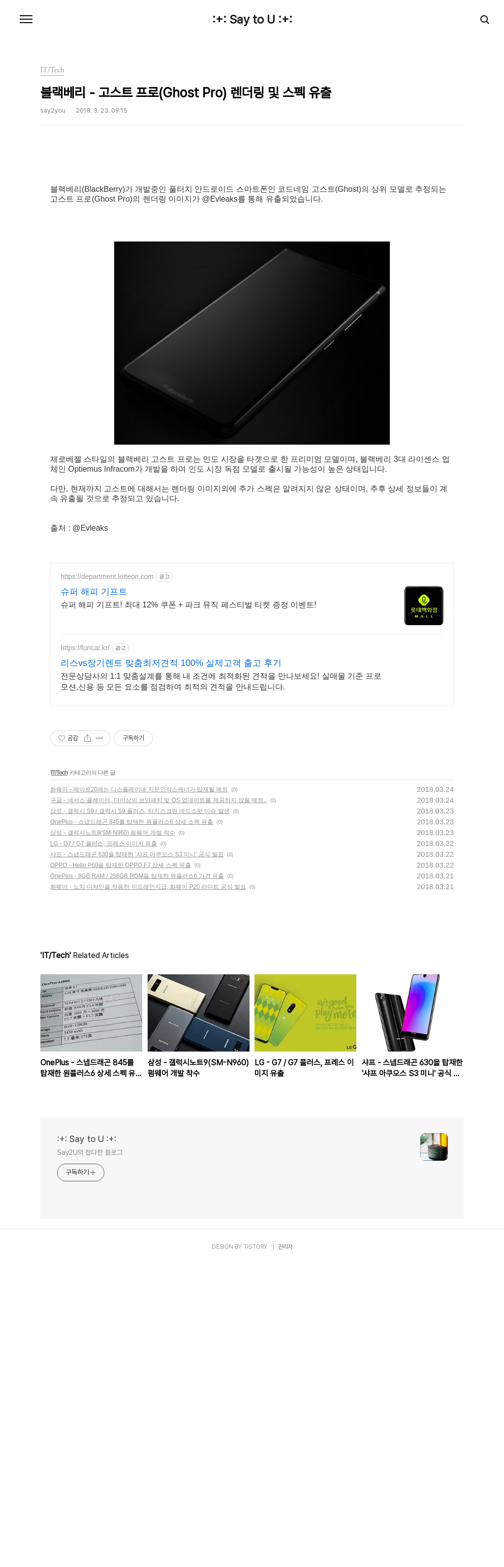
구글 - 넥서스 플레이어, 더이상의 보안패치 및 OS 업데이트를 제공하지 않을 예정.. (158, 1102)
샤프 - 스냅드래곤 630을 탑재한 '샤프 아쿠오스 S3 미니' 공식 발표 (137, 1156)
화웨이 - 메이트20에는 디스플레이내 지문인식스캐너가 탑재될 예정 (139, 1091)
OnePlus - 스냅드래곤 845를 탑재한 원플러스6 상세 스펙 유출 (131, 1123)
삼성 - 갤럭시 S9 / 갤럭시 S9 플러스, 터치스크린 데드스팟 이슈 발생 (140, 1113)
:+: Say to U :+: (252, 20)
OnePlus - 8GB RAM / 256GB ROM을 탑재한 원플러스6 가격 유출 (137, 1178)
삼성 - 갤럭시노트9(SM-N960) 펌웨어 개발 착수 (112, 1134)
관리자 (285, 1548)
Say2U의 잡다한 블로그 (90, 1454)
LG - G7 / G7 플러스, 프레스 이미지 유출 (103, 1145)
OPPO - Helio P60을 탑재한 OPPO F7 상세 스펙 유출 (120, 1167)
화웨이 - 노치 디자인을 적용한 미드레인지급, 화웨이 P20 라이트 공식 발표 (148, 1188)
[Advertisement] (252, 243)
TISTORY (255, 1548)
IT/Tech (59, 1074)
